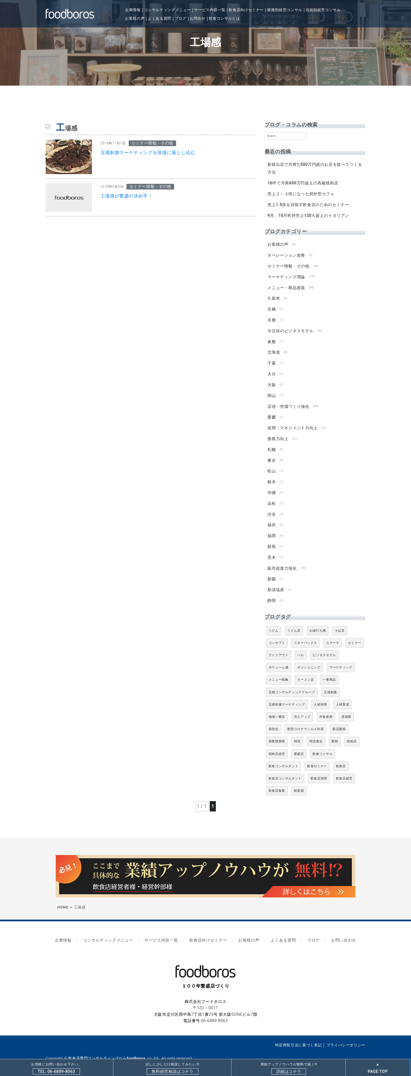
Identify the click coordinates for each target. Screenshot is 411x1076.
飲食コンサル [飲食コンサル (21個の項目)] (323, 747)
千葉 (271, 360)
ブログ (180, 18)
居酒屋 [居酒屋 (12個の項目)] (346, 710)
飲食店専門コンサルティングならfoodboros (106, 1049)
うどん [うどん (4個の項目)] (274, 623)
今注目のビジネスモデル (290, 328)
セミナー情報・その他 (288, 264)
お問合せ (198, 18)
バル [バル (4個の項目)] (300, 648)
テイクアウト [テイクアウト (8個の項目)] (279, 648)
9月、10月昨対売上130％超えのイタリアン (308, 214)
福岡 (271, 530)
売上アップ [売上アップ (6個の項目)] (302, 710)
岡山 (271, 392)
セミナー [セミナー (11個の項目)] (354, 636)
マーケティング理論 (286, 275)
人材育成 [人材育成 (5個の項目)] (342, 697)
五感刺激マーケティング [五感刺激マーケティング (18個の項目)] (287, 697)
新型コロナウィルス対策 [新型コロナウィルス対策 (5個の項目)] (305, 722)
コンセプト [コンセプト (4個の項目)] (277, 636)
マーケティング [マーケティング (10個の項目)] (340, 660)
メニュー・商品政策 (286, 286)
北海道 (273, 349)
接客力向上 (277, 434)
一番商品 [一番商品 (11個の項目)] (329, 673)
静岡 (271, 593)
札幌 (271, 445)
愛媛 (271, 413)
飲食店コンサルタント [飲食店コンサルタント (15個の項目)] (285, 771)
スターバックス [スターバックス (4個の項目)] (305, 636)
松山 (271, 466)
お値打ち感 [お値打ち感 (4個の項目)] (317, 623)
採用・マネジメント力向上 (292, 424)
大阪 (271, 381)
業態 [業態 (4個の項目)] (334, 734)
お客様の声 (134, 18)
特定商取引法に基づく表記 (298, 1036)
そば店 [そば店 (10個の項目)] (340, 623)
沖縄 (271, 487)
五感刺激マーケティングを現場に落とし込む (148, 152)
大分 (271, 370)
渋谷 (271, 509)
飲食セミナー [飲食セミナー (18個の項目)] (317, 759)
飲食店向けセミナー (246, 10)
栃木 (271, 477)
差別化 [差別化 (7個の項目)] (274, 722)
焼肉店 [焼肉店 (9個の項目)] (352, 734)
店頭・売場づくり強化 (288, 402)
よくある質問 (159, 18)
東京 (271, 456)
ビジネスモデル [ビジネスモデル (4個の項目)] (324, 648)
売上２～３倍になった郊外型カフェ (300, 193)
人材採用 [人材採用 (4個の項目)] (320, 697)
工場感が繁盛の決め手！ (126, 196)
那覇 (271, 572)
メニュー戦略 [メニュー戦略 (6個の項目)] (279, 673)
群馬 (271, 540)
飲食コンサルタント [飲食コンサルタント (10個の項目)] (284, 759)
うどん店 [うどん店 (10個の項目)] (294, 623)
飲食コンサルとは (224, 18)
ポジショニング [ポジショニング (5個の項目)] (308, 660)
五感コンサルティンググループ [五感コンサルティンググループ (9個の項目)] (292, 685)
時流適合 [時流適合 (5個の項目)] (316, 734)
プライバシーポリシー (346, 1036)
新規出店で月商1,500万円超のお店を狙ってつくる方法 (314, 168)
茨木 (271, 551)
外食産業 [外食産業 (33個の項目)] (326, 710)
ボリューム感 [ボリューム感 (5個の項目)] (279, 660)
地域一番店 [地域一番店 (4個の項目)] (277, 710)
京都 (271, 317)
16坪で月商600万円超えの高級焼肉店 (302, 182)
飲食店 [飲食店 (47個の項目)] (341, 759)
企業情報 (133, 10)
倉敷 (271, 339)
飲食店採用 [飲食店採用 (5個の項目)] (319, 771)
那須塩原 (275, 583)
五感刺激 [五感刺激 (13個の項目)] (330, 685)
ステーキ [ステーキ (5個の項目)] (332, 636)
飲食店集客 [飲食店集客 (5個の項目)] (277, 784)
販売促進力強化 (282, 562)
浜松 (271, 498)
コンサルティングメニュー (167, 10)
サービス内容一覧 (209, 10)
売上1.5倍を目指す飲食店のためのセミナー (308, 204)
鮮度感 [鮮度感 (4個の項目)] (299, 784)
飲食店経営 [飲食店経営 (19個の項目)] (344, 771)
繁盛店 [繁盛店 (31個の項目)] (299, 747)
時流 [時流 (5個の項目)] (297, 734)
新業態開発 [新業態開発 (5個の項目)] (277, 734)
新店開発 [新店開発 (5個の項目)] (339, 722)
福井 (271, 519)
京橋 (271, 307)
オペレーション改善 (286, 254)
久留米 (273, 296)
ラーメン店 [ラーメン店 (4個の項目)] (305, 673)
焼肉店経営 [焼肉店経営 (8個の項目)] (277, 747)
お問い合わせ (337, 932)
